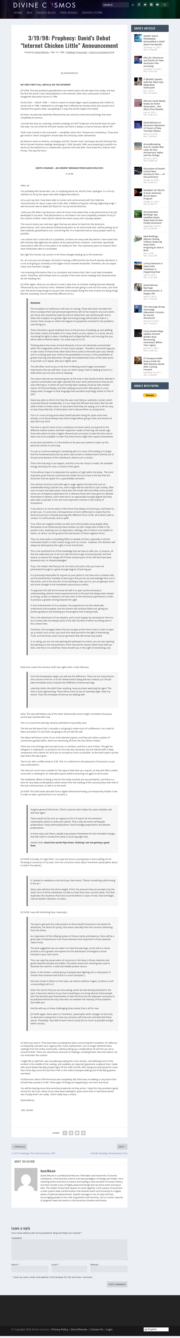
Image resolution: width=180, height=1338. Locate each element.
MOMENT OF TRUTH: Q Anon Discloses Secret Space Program (154, 196)
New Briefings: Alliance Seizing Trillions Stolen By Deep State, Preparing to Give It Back (153, 245)
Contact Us (96, 1331)
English (151, 1331)
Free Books (68, 15)
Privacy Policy (59, 1331)
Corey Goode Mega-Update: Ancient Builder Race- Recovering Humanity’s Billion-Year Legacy (153, 340)
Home (18, 15)
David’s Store (92, 15)
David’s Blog (46, 15)
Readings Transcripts (76, 54)
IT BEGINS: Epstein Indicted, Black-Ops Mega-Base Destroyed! (153, 85)
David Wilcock (42, 54)
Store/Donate (79, 1331)
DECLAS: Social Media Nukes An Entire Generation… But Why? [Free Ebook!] (154, 107)
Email (55, 1267)
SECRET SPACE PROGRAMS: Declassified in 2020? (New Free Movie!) (154, 42)
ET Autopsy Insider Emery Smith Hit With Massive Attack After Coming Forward (153, 366)
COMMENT (16, 1240)
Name (15, 1267)
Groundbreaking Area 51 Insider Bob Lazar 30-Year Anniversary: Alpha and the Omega (153, 152)
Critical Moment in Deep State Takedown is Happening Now (153, 269)
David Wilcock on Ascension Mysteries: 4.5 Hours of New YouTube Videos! (154, 128)
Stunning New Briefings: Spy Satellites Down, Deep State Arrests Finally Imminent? (153, 219)
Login (109, 1331)
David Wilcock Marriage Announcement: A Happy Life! (152, 291)
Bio (29, 15)
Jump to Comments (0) (101, 54)
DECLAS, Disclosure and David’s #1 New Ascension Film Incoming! (153, 64)
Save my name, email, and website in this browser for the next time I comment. (53, 1279)
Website (94, 1267)
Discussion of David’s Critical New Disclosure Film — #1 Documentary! (154, 174)
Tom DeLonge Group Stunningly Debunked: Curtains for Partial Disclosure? (154, 314)
